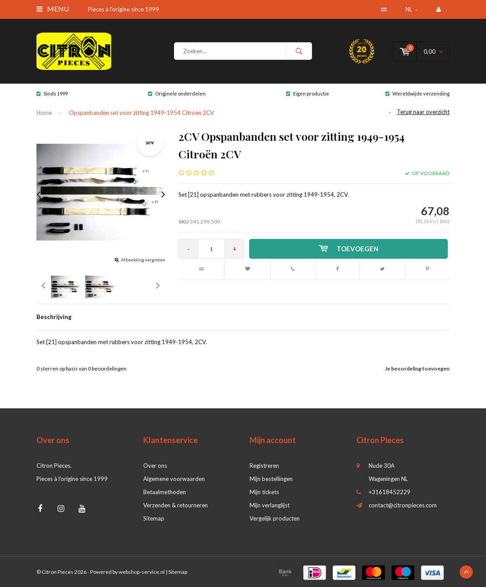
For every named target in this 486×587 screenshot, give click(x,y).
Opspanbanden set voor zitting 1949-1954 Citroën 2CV (141, 112)
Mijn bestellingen (271, 478)
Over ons (155, 465)
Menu (52, 8)
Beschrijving (54, 316)
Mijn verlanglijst (270, 505)
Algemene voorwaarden (174, 478)
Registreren (264, 465)
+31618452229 (389, 491)
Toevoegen (348, 249)
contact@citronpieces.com (403, 505)
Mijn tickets (264, 491)
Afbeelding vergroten (143, 259)
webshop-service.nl (142, 572)
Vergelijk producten (275, 518)
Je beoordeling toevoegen (417, 368)
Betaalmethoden (164, 491)
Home (44, 112)
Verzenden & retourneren (175, 505)
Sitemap (153, 518)
